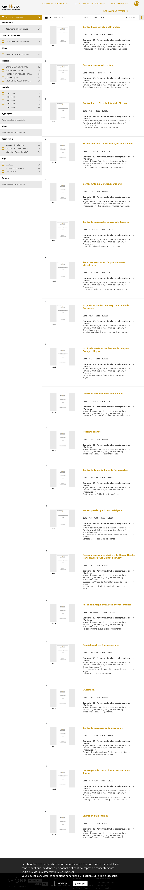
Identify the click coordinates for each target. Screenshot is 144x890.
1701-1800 (10, 107)
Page (86, 17)
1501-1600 (10, 100)
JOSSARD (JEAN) (12, 77)
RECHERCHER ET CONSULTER (55, 3)
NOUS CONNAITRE (119, 3)
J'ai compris (80, 883)
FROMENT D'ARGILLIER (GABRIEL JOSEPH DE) (25, 74)
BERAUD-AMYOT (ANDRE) (17, 67)
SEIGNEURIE (11, 171)
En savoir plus (62, 883)
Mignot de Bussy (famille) (17, 152)
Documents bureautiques (17, 29)
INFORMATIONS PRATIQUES (115, 11)
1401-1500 (10, 97)
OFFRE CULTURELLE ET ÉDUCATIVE (90, 3)
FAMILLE (9, 164)
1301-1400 (10, 93)
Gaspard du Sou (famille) (16, 148)
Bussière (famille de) (15, 145)
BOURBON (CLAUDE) (14, 70)
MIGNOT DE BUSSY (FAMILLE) (18, 81)
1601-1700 (10, 104)
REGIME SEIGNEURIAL (15, 168)
